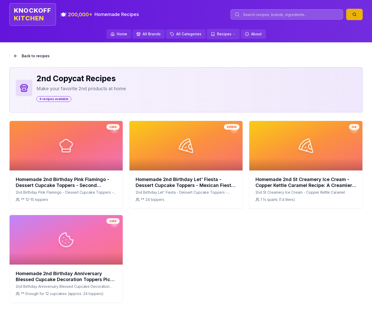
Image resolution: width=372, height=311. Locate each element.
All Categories (186, 34)
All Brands (148, 34)
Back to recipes (31, 56)
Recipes (223, 34)
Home (119, 34)
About (253, 34)
